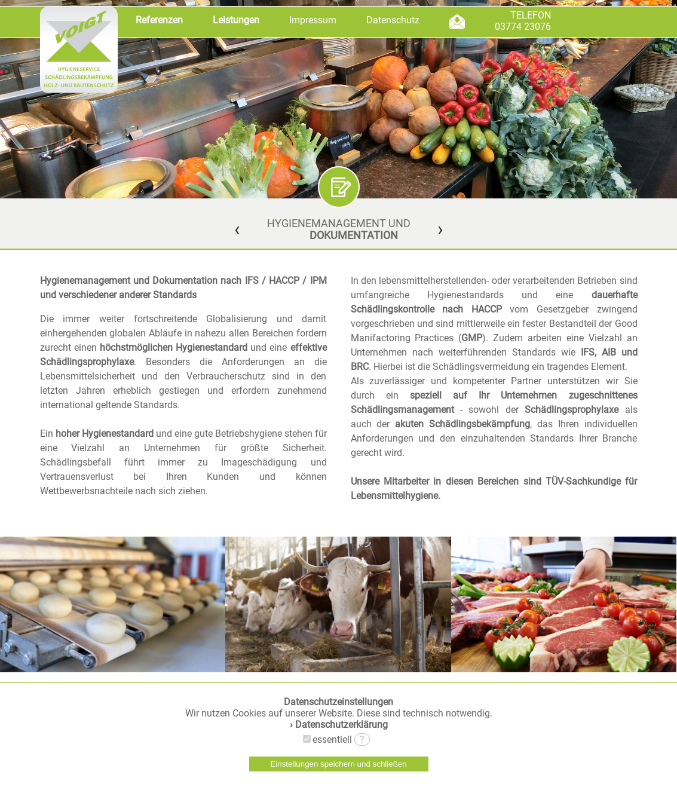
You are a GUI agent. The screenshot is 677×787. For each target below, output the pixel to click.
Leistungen (236, 20)
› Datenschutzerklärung (339, 724)
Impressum (312, 20)
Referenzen (159, 20)
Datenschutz (392, 20)
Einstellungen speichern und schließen (338, 764)
